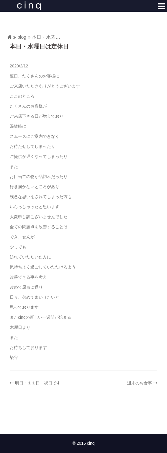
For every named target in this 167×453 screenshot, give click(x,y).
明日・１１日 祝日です (37, 383)
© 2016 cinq (84, 443)
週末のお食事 (139, 383)
